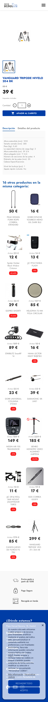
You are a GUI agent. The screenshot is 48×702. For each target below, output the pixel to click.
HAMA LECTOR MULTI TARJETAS (35, 355)
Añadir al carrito (24, 113)
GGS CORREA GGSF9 (34, 498)
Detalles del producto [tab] (29, 128)
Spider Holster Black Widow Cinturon (13, 266)
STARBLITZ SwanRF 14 (13, 355)
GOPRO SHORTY (13, 310)
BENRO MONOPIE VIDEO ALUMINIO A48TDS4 (35, 450)
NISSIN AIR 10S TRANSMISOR (13, 448)
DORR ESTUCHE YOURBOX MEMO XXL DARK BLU (35, 220)
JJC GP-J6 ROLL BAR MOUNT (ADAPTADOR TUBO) (13, 500)
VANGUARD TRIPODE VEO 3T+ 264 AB (34, 547)
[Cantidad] (22, 105)
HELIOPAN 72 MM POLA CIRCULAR (34, 312)
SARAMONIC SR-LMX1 (34, 400)
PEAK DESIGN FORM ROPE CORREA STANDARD (13, 221)
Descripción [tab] (9, 128)
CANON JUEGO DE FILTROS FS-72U (13, 550)
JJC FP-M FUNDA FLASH (34, 264)
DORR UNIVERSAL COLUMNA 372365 (13, 401)
